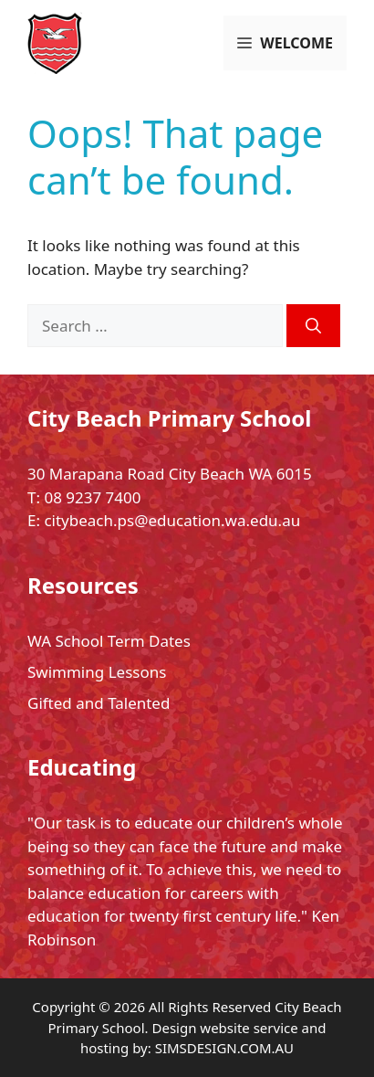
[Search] (313, 326)
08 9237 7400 (92, 497)
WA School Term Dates (109, 640)
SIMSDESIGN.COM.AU (224, 1048)
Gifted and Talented (98, 702)
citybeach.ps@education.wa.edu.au (172, 520)
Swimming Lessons (96, 671)
